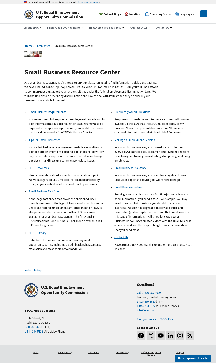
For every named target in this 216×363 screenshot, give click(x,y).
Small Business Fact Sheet (45, 191)
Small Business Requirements (47, 112)
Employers (43, 46)
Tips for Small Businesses (44, 140)
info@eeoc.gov (146, 310)
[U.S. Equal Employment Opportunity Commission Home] (57, 14)
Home (28, 46)
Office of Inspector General (151, 354)
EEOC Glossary (37, 233)
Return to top (33, 270)
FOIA (35, 352)
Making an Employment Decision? (135, 140)
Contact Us (121, 237)
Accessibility (122, 352)
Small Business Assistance (130, 168)
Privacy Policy (65, 352)
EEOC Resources (39, 168)
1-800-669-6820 (33, 327)
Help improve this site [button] (193, 358)
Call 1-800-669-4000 (149, 293)
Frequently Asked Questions (132, 112)
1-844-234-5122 (33, 331)
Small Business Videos (128, 187)
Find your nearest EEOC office (155, 319)
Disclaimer (93, 352)
